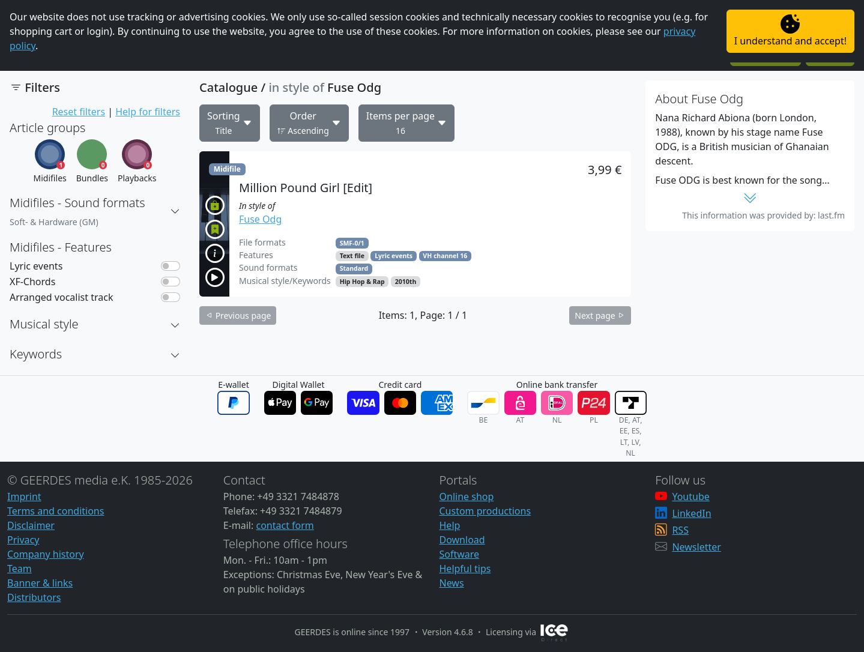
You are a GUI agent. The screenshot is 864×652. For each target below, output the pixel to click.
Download (462, 539)
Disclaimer (31, 525)
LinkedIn (691, 513)
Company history (45, 554)
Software (460, 554)
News (452, 583)
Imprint (24, 496)
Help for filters (147, 111)
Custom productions (485, 511)
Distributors (34, 597)
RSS (680, 530)
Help (450, 525)
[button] (175, 211)
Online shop (467, 496)
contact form (284, 525)
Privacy (23, 539)
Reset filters (78, 111)
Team (19, 568)
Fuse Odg (260, 219)
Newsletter (696, 547)
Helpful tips (465, 568)
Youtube (690, 496)
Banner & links (40, 583)
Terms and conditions (55, 511)
